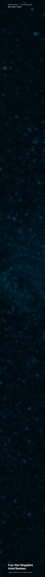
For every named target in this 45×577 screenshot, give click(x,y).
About (14, 7)
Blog (9, 7)
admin (10, 572)
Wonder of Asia (12, 4)
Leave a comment (28, 572)
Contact (19, 7)
